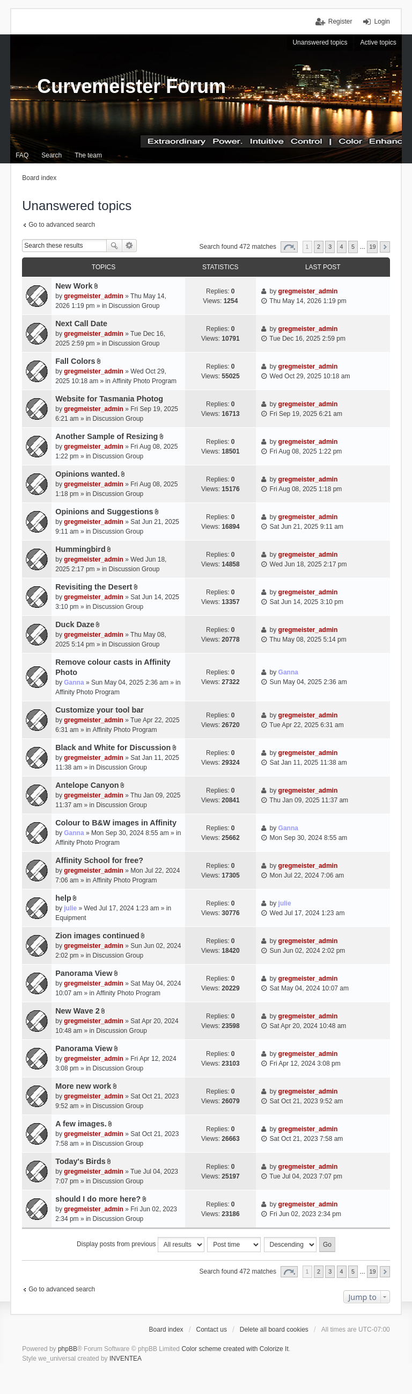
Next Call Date (81, 323)
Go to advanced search (61, 224)
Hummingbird (80, 549)
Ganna (74, 682)
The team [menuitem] (88, 155)
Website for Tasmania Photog (109, 398)
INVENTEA (125, 1358)
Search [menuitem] (51, 155)
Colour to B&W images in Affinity (115, 822)
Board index (166, 1329)
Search (114, 245)
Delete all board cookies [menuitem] (274, 1329)
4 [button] (341, 246)
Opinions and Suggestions (104, 511)
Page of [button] (289, 247)
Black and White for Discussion (113, 747)
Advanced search (129, 245)
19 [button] (372, 246)
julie (70, 908)
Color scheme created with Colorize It (234, 1349)
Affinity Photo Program (144, 381)
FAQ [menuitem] (22, 155)
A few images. (80, 1123)
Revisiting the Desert (93, 587)
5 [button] (353, 246)
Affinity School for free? (99, 860)
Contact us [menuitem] (211, 1329)
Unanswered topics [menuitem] (319, 42)
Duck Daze (74, 624)
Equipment (70, 918)
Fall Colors (75, 361)
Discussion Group (134, 306)
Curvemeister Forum (131, 86)
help (63, 898)
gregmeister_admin (93, 296)
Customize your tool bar (99, 710)
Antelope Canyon (87, 785)
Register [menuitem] (340, 21)
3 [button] (330, 246)
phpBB (67, 1349)
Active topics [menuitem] (378, 42)
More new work (83, 1086)
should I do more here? (98, 1199)
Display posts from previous (140, 1244)
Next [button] (385, 247)
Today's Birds (80, 1161)
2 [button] (318, 246)
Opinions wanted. (87, 474)
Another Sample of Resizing (106, 436)
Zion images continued (97, 935)
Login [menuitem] (381, 21)
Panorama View (83, 973)
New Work (73, 286)
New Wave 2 (77, 1011)
